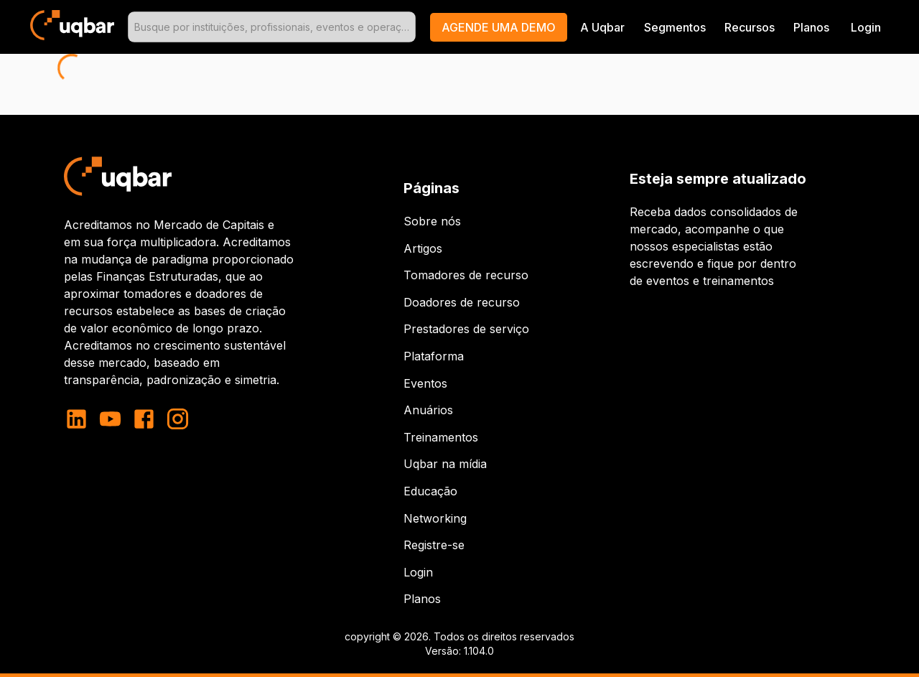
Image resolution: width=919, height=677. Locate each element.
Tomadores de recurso (465, 275)
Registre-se (434, 545)
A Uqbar (602, 27)
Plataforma (433, 356)
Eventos (425, 383)
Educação (430, 491)
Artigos (422, 248)
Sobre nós (432, 221)
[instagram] (178, 419)
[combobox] (272, 26)
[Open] (409, 27)
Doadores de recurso (461, 302)
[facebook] (144, 419)
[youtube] (110, 419)
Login (418, 572)
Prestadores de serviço (466, 329)
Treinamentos (440, 437)
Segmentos (675, 27)
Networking (435, 518)
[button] (498, 27)
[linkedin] (81, 419)
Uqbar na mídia (445, 464)
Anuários (428, 410)
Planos (811, 27)
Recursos (749, 27)
